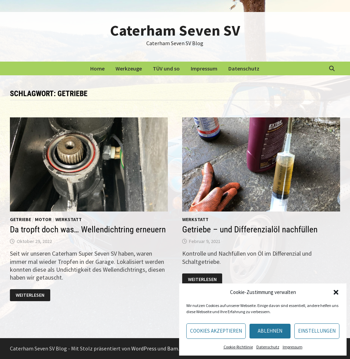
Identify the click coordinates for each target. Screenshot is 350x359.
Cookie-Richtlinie (238, 346)
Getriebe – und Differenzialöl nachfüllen (250, 229)
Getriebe (20, 219)
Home (97, 68)
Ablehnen (270, 331)
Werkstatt (68, 219)
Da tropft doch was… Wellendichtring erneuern (88, 229)
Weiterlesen (32, 295)
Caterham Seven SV (175, 30)
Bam (172, 348)
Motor (43, 219)
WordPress (144, 348)
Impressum (292, 346)
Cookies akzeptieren (216, 331)
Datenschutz (267, 346)
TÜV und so (166, 68)
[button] (336, 292)
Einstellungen (317, 331)
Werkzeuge (129, 68)
